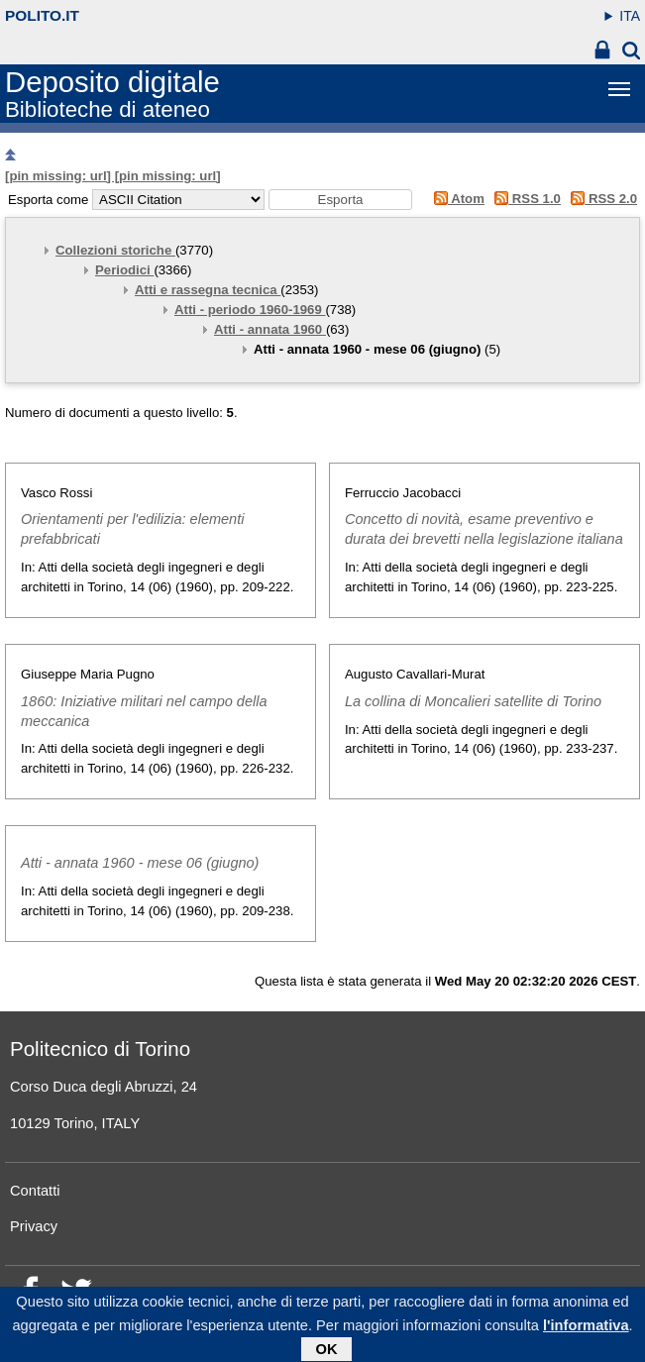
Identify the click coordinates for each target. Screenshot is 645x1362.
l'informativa (586, 1330)
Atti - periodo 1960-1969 (249, 309)
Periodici (124, 269)
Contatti (35, 1191)
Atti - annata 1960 (270, 329)
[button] (340, 199)
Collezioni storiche (115, 250)
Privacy (33, 1226)
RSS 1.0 (524, 198)
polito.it (42, 15)
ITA (629, 16)
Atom (455, 198)
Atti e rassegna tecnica (207, 289)
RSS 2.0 (601, 198)
